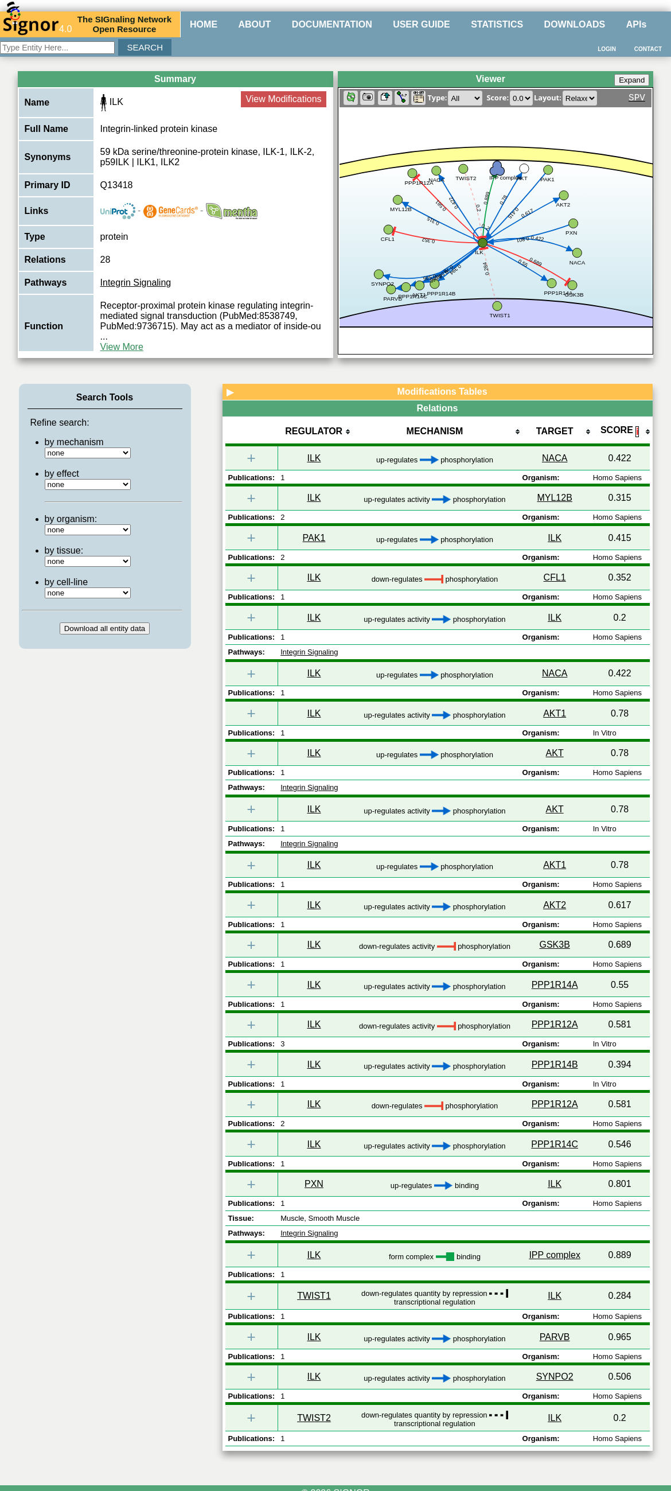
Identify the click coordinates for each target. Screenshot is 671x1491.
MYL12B (554, 498)
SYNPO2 (555, 1376)
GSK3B (554, 944)
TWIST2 (314, 1418)
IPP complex (554, 1255)
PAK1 (314, 538)
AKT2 (554, 905)
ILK (314, 458)
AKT (555, 753)
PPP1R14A (555, 985)
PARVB (555, 1337)
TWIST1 (314, 1296)
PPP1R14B (555, 1064)
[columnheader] (314, 432)
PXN (314, 1184)
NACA (554, 458)
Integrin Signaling (135, 282)
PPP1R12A (555, 1024)
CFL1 (555, 577)
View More (121, 347)
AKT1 (554, 713)
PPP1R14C (554, 1144)
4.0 (37, 24)
